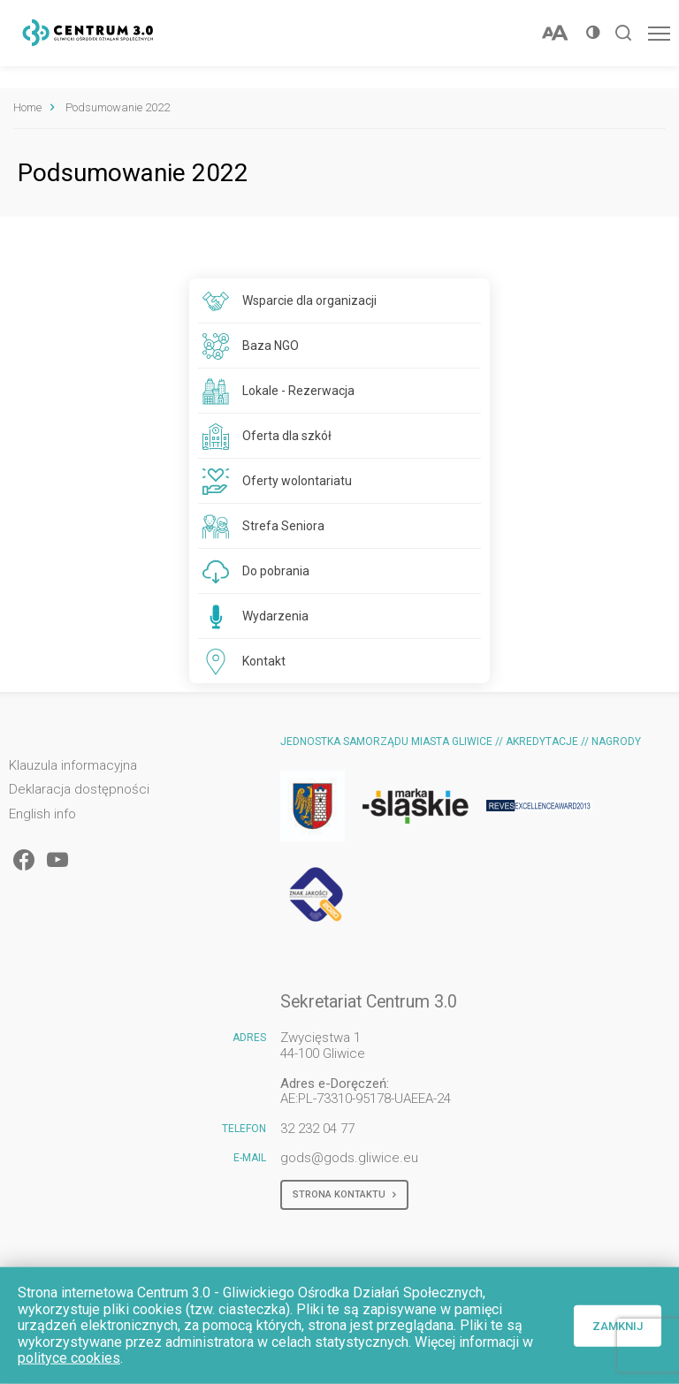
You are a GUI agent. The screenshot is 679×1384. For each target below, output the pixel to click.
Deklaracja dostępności (79, 789)
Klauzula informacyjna (73, 765)
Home (27, 107)
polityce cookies (69, 1358)
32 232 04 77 (317, 1129)
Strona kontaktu (344, 1195)
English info (42, 814)
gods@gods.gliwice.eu (349, 1158)
